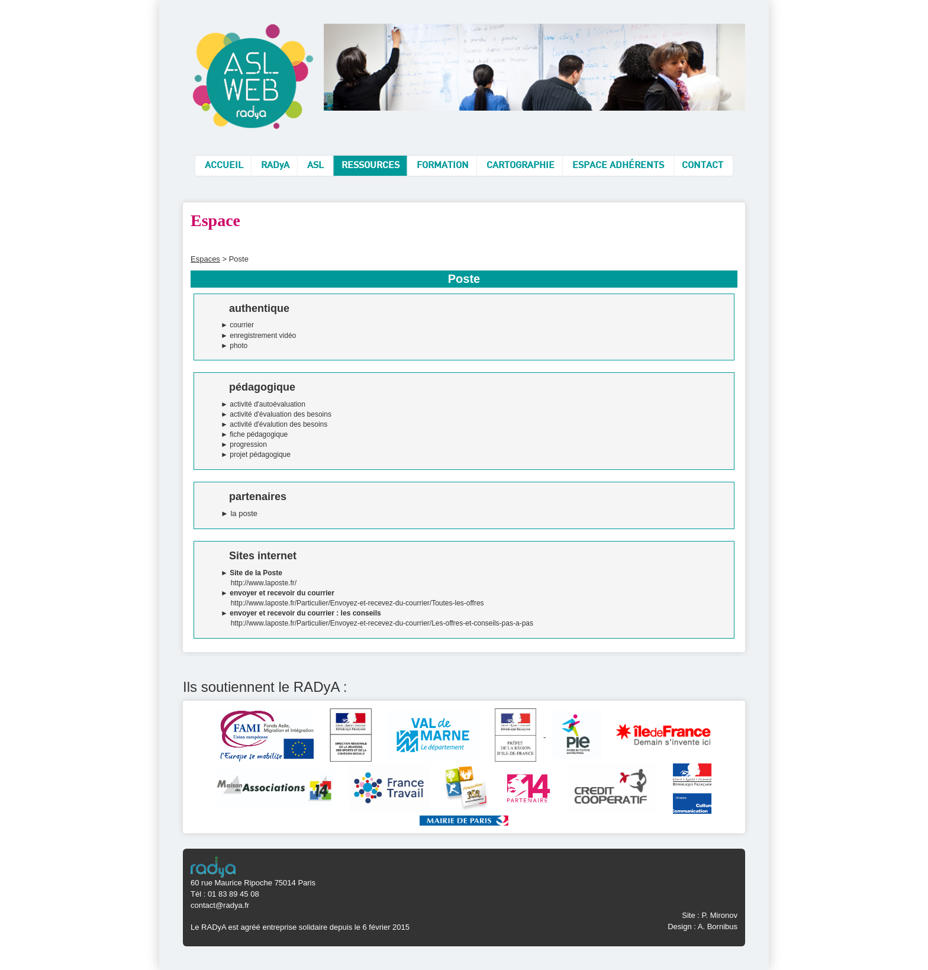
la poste (243, 513)
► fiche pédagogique (254, 434)
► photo (234, 345)
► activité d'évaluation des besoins (276, 414)
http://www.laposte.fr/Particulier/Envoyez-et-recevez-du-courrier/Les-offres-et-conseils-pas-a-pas (382, 623)
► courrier (237, 325)
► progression (244, 444)
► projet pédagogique (256, 454)
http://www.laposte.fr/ (264, 583)
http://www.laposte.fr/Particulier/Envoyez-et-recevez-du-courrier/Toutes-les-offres (357, 603)
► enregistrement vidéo (258, 335)
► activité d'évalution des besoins (274, 424)
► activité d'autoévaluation (263, 404)
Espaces (205, 258)
